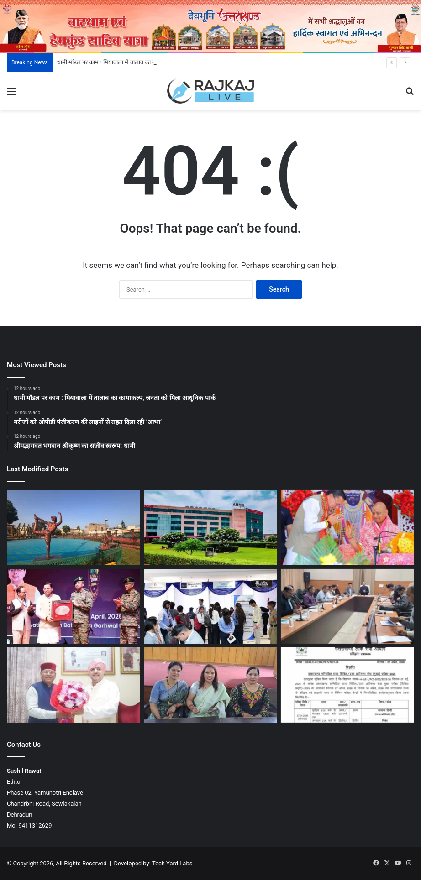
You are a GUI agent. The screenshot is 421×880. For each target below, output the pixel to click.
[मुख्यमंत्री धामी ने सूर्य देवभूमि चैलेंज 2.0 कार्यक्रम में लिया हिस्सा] (73, 606)
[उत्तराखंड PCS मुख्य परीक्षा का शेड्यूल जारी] (347, 685)
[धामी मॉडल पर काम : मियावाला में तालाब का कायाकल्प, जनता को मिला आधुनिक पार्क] (73, 527)
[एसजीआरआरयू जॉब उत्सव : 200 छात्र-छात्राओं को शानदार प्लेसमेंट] (210, 606)
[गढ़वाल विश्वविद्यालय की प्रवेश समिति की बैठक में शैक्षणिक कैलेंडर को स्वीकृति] (347, 606)
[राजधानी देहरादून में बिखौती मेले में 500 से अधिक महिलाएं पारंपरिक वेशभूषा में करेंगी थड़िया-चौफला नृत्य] (210, 685)
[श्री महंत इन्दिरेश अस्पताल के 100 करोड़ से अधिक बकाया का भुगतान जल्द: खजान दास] (73, 685)
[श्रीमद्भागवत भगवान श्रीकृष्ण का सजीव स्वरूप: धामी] (347, 527)
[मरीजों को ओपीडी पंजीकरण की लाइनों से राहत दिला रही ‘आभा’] (210, 527)
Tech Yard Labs (172, 863)
